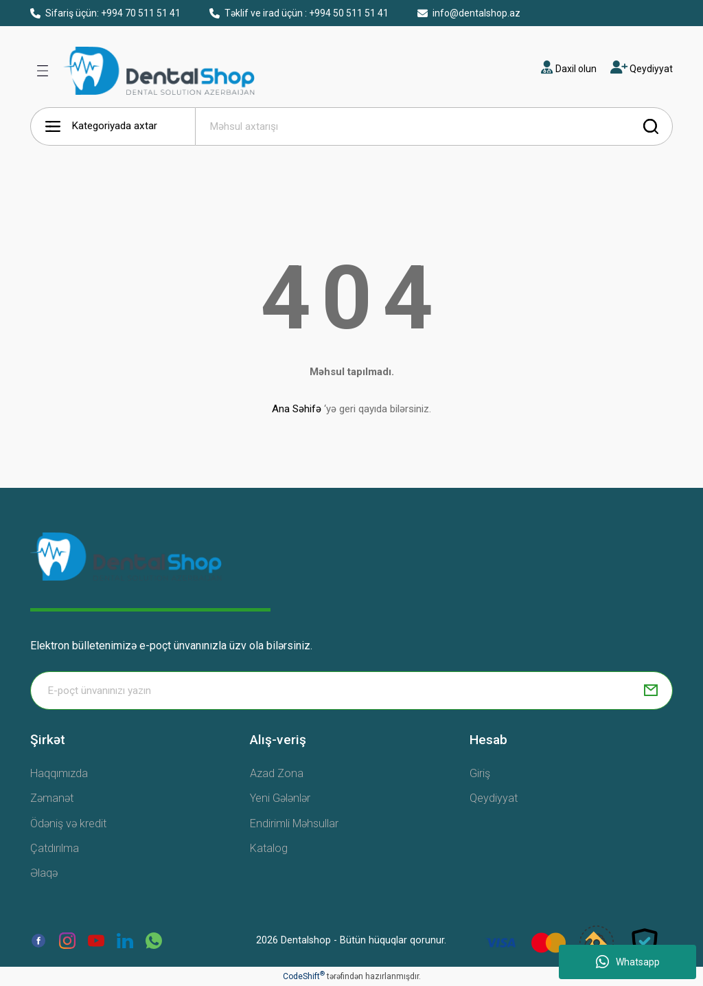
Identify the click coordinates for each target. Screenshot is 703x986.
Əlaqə (44, 872)
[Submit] (651, 690)
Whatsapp (628, 962)
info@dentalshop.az (468, 13)
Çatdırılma (54, 848)
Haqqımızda (59, 773)
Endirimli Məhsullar (294, 823)
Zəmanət (51, 798)
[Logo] (126, 556)
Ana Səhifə (296, 409)
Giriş (480, 773)
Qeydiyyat (494, 798)
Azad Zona (276, 773)
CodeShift (304, 976)
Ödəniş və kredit (68, 823)
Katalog (269, 848)
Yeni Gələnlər (280, 798)
